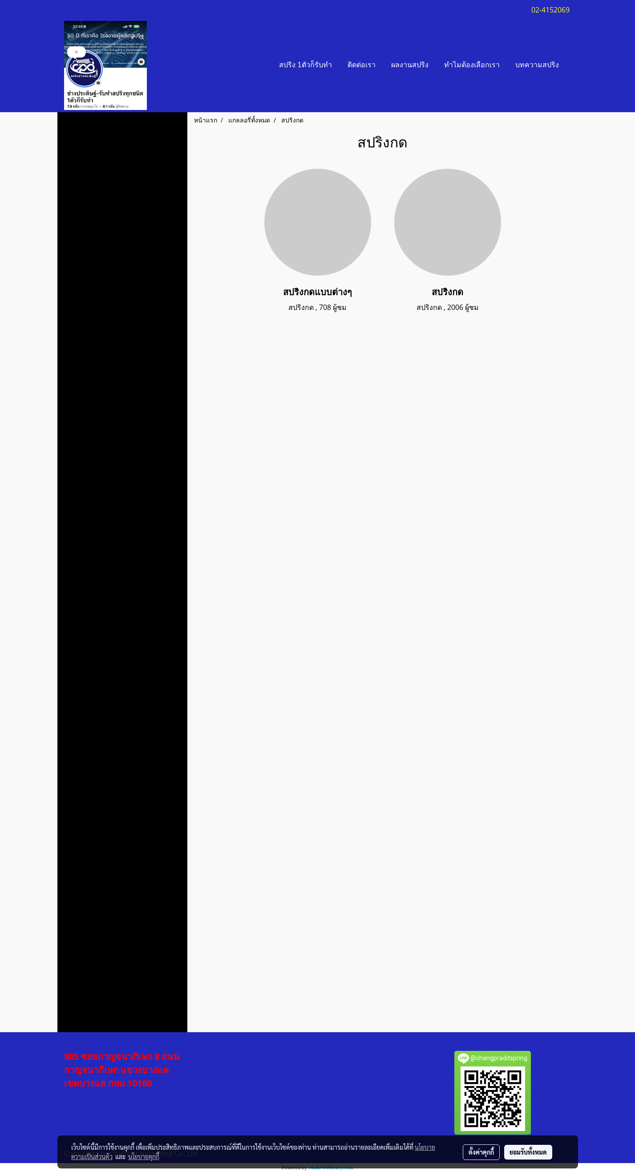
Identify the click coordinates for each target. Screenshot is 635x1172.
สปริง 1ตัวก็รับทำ (305, 65)
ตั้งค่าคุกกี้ (481, 1152)
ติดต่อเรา (362, 65)
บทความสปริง (537, 65)
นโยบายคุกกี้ (143, 1156)
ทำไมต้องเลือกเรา (472, 65)
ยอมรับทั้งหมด (528, 1152)
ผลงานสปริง (410, 65)
